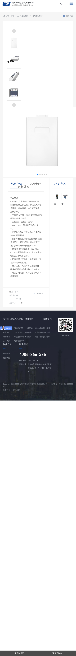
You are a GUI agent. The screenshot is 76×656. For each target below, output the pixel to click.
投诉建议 (46, 337)
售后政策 (46, 332)
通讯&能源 (39, 337)
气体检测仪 (24, 16)
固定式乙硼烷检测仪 (14, 295)
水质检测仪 (18, 332)
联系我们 (6, 358)
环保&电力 (29, 328)
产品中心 (14, 16)
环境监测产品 (19, 337)
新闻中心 (6, 353)
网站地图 (16, 390)
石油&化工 (39, 328)
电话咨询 (57, 653)
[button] (14, 105)
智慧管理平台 (19, 341)
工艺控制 (28, 337)
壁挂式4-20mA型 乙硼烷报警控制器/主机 (14, 303)
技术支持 (46, 328)
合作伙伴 (6, 341)
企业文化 (6, 332)
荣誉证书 (6, 337)
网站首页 (19, 653)
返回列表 (68, 16)
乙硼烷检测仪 (38, 16)
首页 (7, 16)
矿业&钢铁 (39, 332)
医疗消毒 (28, 332)
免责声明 (6, 390)
